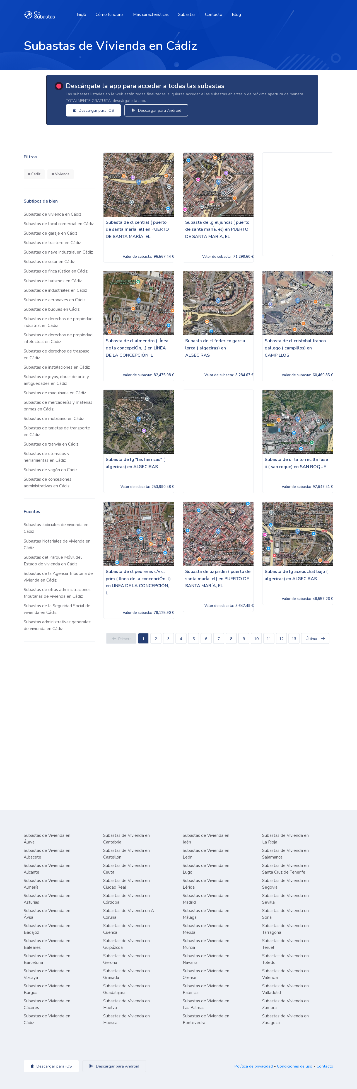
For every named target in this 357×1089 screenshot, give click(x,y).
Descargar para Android (160, 110)
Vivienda (60, 174)
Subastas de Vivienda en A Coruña (128, 914)
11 (269, 638)
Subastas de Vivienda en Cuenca (126, 929)
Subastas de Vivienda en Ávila (47, 914)
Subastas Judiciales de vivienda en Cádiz (56, 528)
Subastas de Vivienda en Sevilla (285, 899)
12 (281, 638)
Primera (121, 638)
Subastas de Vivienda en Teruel (285, 944)
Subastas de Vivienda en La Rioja (285, 839)
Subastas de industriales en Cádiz (55, 290)
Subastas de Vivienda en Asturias (47, 899)
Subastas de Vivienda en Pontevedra (206, 1019)
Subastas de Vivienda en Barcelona (47, 959)
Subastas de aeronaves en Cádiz (54, 300)
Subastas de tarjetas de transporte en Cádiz (57, 431)
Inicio (81, 14)
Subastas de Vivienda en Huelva (126, 1004)
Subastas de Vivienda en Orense (206, 974)
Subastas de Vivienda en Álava (47, 839)
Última (315, 638)
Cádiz (34, 174)
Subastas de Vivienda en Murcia (206, 944)
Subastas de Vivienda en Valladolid (285, 989)
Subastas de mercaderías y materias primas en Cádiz (58, 406)
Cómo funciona (110, 14)
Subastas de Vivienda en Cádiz (47, 1019)
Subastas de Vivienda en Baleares (47, 944)
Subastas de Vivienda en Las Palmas (206, 1004)
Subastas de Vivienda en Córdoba (126, 899)
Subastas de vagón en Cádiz (50, 470)
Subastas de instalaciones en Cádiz (57, 367)
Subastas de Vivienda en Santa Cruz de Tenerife (285, 869)
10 (256, 638)
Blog (236, 14)
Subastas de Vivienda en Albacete (47, 854)
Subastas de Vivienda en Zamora (285, 1004)
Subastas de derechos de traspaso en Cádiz (57, 354)
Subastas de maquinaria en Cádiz (55, 393)
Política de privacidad (254, 1066)
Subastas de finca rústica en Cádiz (56, 271)
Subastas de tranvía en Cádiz (51, 444)
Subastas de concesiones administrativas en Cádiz (47, 483)
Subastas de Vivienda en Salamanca (285, 854)
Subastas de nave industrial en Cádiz (58, 252)
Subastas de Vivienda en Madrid (206, 899)
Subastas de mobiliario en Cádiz (54, 418)
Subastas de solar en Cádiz (49, 261)
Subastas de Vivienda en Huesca (126, 1019)
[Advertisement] (297, 204)
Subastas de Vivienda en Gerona (126, 959)
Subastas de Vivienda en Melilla (206, 929)
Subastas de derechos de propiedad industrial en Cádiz (58, 322)
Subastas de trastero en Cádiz (52, 242)
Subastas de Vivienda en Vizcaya (47, 974)
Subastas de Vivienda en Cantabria (126, 839)
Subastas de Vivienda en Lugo (206, 869)
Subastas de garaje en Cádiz (50, 233)
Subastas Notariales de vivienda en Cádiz (57, 544)
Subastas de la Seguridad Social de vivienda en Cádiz (57, 609)
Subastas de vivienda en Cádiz (52, 214)
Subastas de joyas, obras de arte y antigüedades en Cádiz (56, 380)
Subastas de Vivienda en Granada (126, 974)
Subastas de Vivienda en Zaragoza (285, 1019)
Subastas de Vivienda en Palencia (206, 989)
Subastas (187, 14)
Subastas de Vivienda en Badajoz (47, 929)
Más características (151, 14)
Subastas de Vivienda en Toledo (285, 959)
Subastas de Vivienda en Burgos (47, 989)
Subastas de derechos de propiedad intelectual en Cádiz (58, 338)
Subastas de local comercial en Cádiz (59, 224)
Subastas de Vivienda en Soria (285, 914)
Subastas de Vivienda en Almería (47, 884)
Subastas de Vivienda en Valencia (285, 974)
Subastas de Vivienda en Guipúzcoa (126, 944)
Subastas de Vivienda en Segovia (285, 884)
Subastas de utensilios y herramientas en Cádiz (46, 457)
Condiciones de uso (294, 1066)
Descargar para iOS (97, 110)
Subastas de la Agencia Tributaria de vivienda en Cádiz (58, 577)
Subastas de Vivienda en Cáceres (47, 1004)
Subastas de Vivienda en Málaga (206, 914)
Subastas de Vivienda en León (206, 854)
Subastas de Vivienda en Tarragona (285, 929)
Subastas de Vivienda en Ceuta (126, 869)
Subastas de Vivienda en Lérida (206, 884)
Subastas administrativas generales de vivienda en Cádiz (57, 625)
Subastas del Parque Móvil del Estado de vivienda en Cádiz (53, 561)
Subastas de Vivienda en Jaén (206, 839)
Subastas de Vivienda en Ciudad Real (126, 884)
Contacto (213, 14)
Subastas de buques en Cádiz (51, 309)
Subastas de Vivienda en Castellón (126, 854)
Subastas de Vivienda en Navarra (206, 959)
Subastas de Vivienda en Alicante (47, 869)
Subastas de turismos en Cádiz (53, 281)
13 (294, 638)
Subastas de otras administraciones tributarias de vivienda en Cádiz (57, 593)
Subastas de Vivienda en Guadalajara (126, 989)
